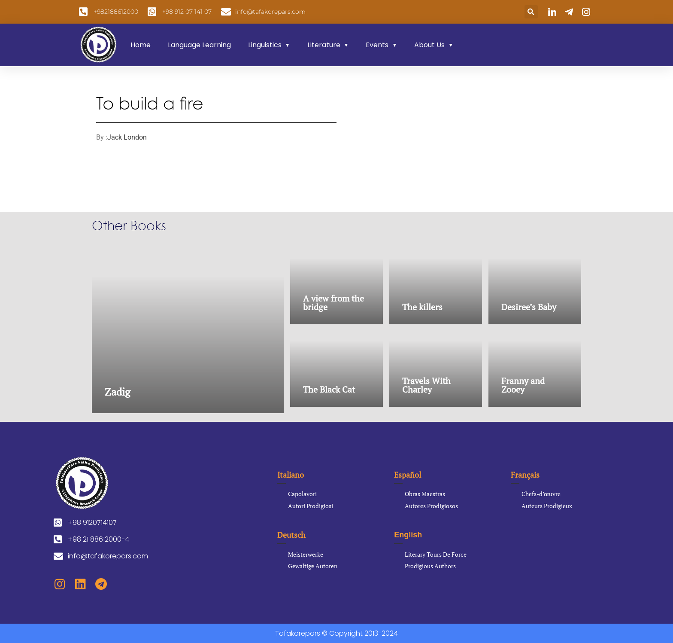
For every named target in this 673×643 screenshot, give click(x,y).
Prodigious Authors (430, 566)
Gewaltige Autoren (312, 566)
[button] (531, 11)
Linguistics (265, 45)
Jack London (127, 137)
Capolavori (302, 494)
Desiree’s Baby (528, 307)
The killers (422, 307)
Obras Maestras (425, 494)
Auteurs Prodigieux (546, 506)
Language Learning (199, 45)
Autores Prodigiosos (431, 506)
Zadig (117, 392)
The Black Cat (329, 389)
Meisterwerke (305, 554)
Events (377, 45)
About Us (429, 45)
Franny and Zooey (523, 385)
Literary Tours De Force (436, 554)
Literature (323, 45)
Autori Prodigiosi (310, 506)
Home (140, 45)
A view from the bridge (333, 303)
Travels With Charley (426, 385)
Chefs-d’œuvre (541, 494)
